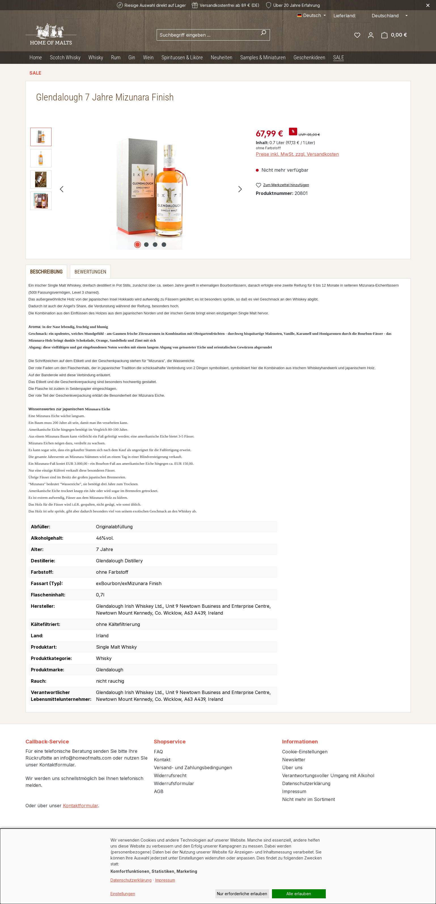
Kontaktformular (80, 805)
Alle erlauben (298, 893)
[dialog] (218, 866)
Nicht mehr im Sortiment (308, 799)
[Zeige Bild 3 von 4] (155, 244)
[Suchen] (263, 35)
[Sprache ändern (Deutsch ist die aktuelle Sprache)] (311, 15)
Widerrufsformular (174, 783)
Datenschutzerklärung (306, 783)
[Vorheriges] (61, 189)
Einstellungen (122, 893)
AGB (158, 791)
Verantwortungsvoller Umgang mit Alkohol (328, 775)
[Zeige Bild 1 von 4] (137, 244)
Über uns (292, 767)
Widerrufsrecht (170, 775)
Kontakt (162, 759)
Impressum (294, 791)
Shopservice (170, 742)
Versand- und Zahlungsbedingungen (193, 767)
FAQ (158, 751)
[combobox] (207, 35)
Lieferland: (344, 15)
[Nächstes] (240, 189)
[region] (137, 189)
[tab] (46, 272)
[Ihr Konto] (371, 35)
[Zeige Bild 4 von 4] (164, 244)
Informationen (300, 742)
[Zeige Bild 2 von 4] (146, 244)
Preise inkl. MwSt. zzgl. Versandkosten (297, 154)
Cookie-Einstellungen (304, 751)
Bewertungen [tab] (90, 272)
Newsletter (293, 759)
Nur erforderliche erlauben (242, 893)
